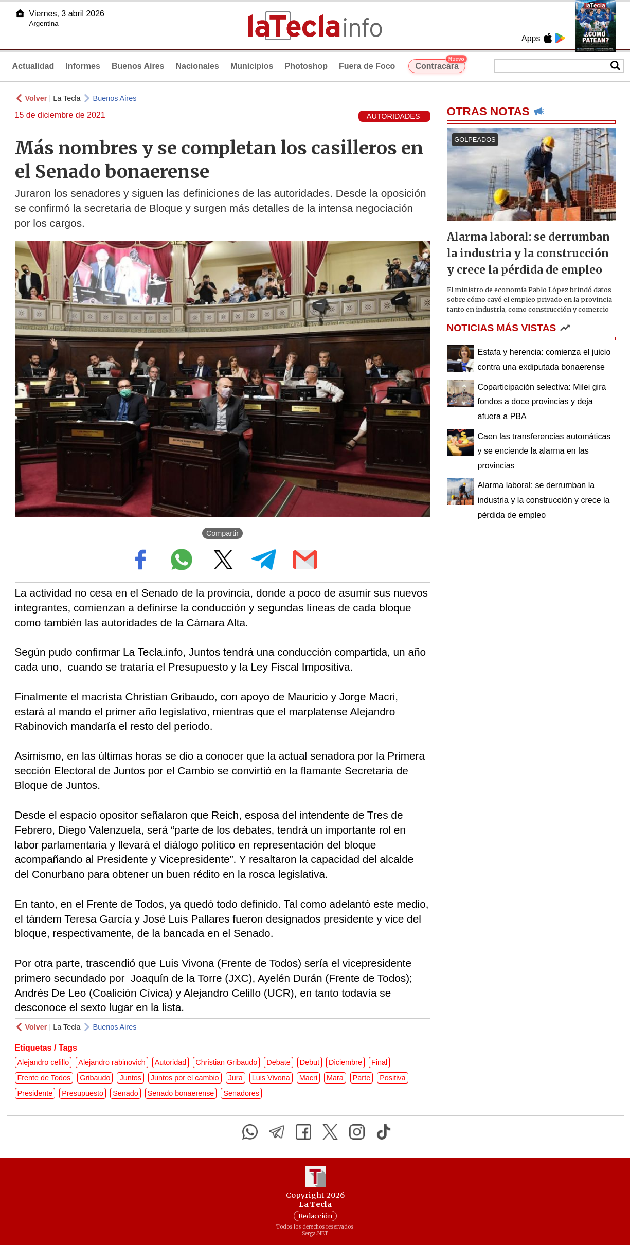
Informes (82, 66)
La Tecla (66, 98)
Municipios (252, 66)
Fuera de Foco (367, 66)
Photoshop (306, 66)
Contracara (440, 64)
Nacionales (197, 66)
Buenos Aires (138, 66)
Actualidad (33, 66)
